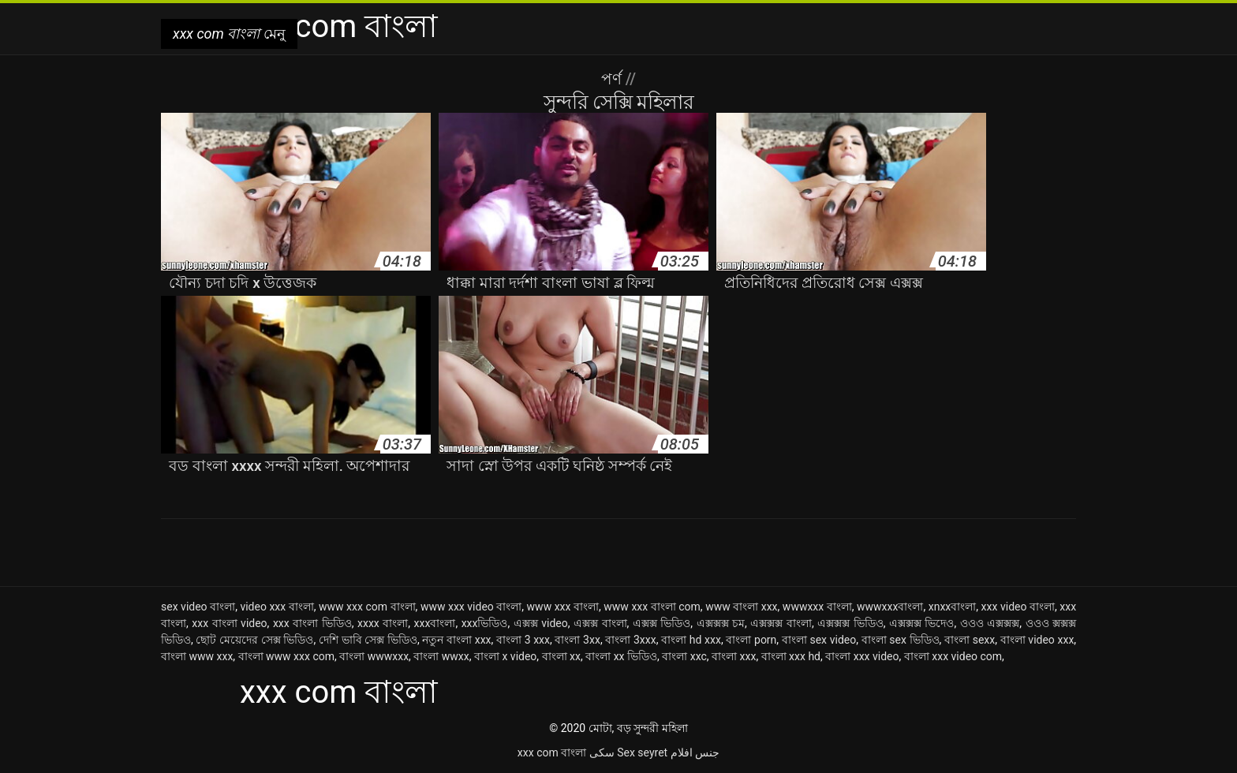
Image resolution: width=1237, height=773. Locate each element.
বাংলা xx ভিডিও (621, 656)
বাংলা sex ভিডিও (900, 639)
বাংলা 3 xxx (523, 639)
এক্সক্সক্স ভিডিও (850, 623)
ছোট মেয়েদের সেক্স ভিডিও (254, 639)
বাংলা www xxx (197, 656)
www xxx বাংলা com (652, 606)
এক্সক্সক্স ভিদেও (922, 623)
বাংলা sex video (819, 639)
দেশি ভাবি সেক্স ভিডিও (368, 639)
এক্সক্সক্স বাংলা (781, 623)
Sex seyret (642, 752)
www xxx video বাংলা (470, 606)
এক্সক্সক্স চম (721, 623)
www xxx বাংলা (563, 606)
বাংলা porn (751, 639)
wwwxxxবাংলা (890, 606)
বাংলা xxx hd (790, 656)
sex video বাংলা (198, 606)
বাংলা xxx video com (953, 656)
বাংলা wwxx (441, 656)
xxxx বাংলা (382, 623)
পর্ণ (613, 78)
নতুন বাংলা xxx (456, 639)
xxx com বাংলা (552, 752)
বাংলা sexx (969, 639)
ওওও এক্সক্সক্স (990, 623)
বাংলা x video (505, 656)
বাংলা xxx (734, 656)
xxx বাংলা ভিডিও (312, 623)
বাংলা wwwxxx (374, 656)
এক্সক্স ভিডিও (662, 623)
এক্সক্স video (541, 623)
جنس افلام (695, 752)
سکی (602, 752)
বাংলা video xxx (1037, 639)
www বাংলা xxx (741, 606)
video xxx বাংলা (276, 606)
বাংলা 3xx (577, 639)
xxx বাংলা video (229, 623)
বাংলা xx (561, 656)
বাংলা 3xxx (630, 639)
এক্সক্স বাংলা (600, 623)
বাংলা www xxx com (286, 656)
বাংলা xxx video (862, 656)
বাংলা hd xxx (691, 639)
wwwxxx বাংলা (817, 606)
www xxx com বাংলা (367, 606)
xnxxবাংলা (953, 606)
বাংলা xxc (684, 656)
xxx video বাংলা (1018, 606)
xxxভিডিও (485, 623)
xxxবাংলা (435, 623)
